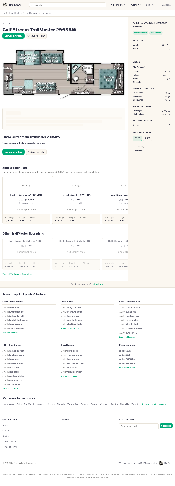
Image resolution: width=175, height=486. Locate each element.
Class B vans (67, 301)
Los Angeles (8, 404)
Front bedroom (140, 33)
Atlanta (51, 404)
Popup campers (127, 345)
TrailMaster (46, 13)
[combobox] (67, 4)
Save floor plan (36, 36)
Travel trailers (15, 13)
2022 (137, 138)
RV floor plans (116, 4)
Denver (94, 404)
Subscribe (166, 425)
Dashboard (167, 4)
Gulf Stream (31, 13)
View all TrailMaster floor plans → (18, 274)
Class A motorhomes (12, 301)
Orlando (84, 404)
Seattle (114, 404)
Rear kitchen (155, 33)
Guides (5, 436)
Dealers (150, 4)
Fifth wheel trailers (11, 345)
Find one (139, 150)
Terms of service (10, 446)
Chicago (104, 404)
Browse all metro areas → (153, 404)
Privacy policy (9, 441)
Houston (41, 404)
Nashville (124, 404)
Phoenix (61, 404)
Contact (6, 430)
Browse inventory (13, 36)
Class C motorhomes (129, 301)
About (5, 425)
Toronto (135, 404)
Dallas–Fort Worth (25, 404)
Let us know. (98, 284)
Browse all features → (11, 333)
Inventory (134, 4)
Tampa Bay (72, 404)
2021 (147, 138)
